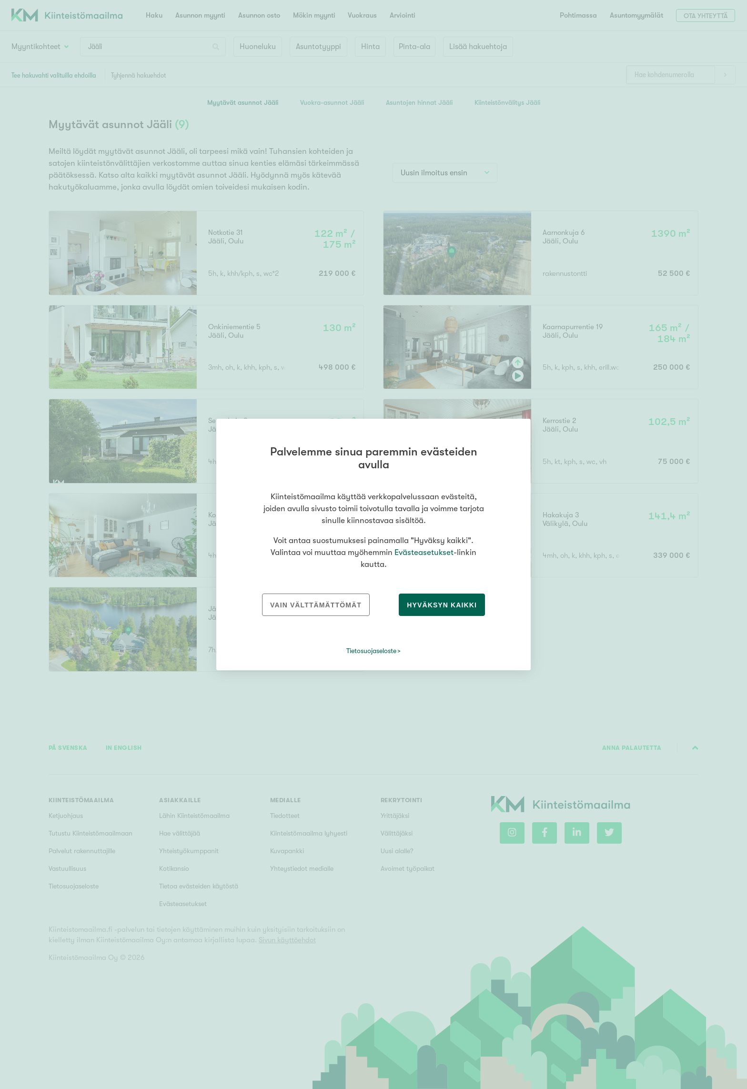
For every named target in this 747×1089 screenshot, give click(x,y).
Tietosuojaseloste (371, 651)
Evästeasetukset (424, 552)
